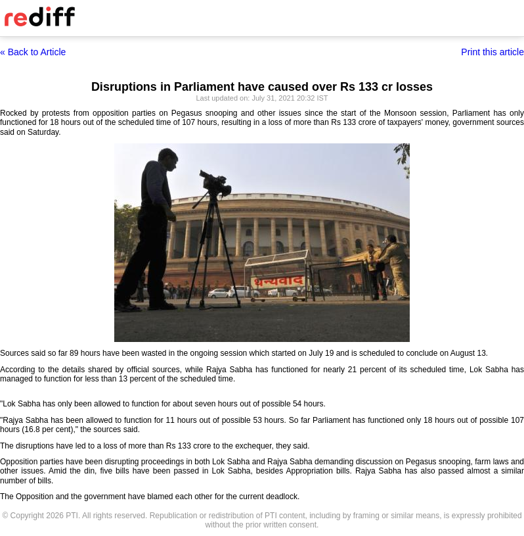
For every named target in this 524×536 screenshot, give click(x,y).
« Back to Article (33, 52)
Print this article (492, 52)
